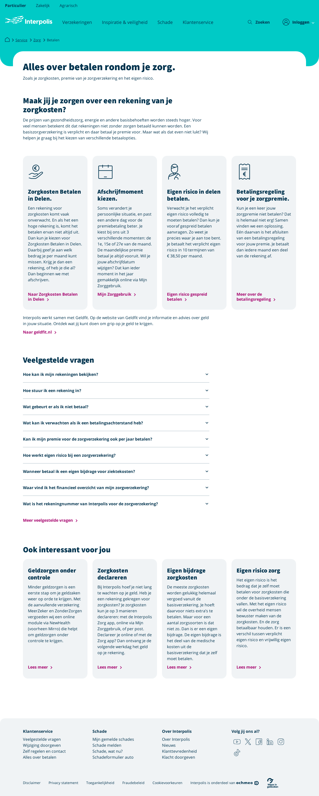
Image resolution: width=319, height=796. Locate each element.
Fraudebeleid (133, 782)
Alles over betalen (39, 757)
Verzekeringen (77, 22)
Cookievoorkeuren (167, 782)
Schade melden (106, 745)
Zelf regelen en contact (44, 751)
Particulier (15, 5)
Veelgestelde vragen (42, 739)
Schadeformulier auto (113, 757)
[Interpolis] (7, 39)
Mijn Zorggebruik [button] (114, 294)
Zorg (37, 40)
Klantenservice (198, 22)
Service (21, 40)
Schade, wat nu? (107, 751)
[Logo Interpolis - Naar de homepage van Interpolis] (28, 20)
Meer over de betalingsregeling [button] (254, 297)
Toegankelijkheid (100, 782)
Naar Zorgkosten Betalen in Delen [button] (53, 297)
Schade (165, 22)
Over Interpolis (176, 739)
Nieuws (169, 745)
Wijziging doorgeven (42, 745)
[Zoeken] (255, 22)
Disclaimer (32, 782)
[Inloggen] (295, 22)
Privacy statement (63, 782)
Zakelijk (43, 5)
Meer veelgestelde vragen (48, 520)
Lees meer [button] (38, 667)
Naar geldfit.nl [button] (37, 332)
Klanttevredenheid (179, 751)
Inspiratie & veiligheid (125, 22)
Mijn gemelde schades (113, 739)
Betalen (53, 40)
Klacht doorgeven (178, 757)
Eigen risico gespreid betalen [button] (187, 297)
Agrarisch (69, 5)
